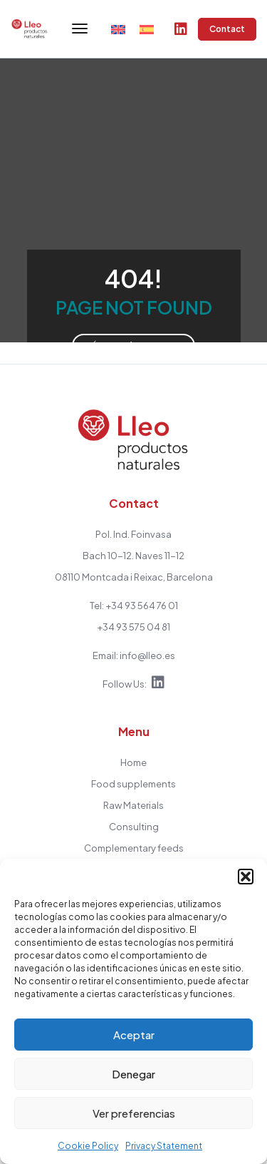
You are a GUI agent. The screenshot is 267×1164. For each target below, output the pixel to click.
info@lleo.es (147, 655)
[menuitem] (118, 29)
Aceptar (134, 1034)
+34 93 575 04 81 (133, 627)
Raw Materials (133, 805)
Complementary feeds (134, 848)
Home (133, 762)
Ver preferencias (134, 1113)
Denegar (133, 1074)
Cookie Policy (88, 1145)
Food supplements (133, 784)
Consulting (134, 826)
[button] (246, 876)
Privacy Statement (163, 1145)
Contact (227, 29)
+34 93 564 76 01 (141, 605)
